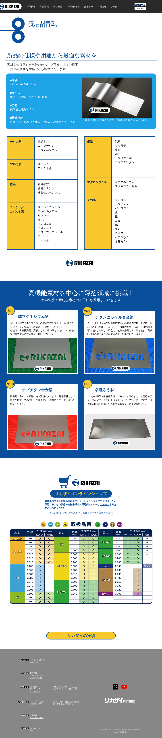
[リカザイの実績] (81, 635)
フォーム (104, 504)
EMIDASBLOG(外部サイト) (64, 704)
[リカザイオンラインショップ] (81, 494)
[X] (115, 687)
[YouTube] (124, 687)
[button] (31, 6)
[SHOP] (140, 8)
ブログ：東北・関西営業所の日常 (66, 702)
